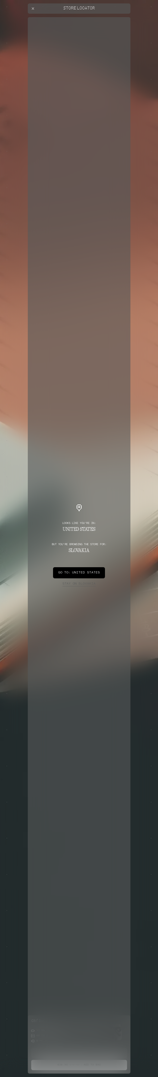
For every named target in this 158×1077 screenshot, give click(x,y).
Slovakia (78, 584)
